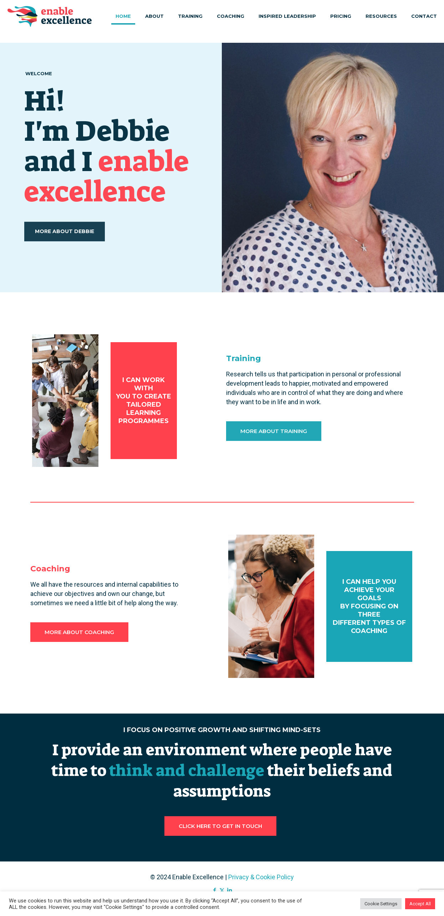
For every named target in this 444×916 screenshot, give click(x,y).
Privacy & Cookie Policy (261, 877)
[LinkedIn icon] (229, 890)
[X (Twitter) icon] (222, 890)
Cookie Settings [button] (380, 903)
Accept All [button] (420, 903)
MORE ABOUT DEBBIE (64, 245)
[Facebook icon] (214, 890)
